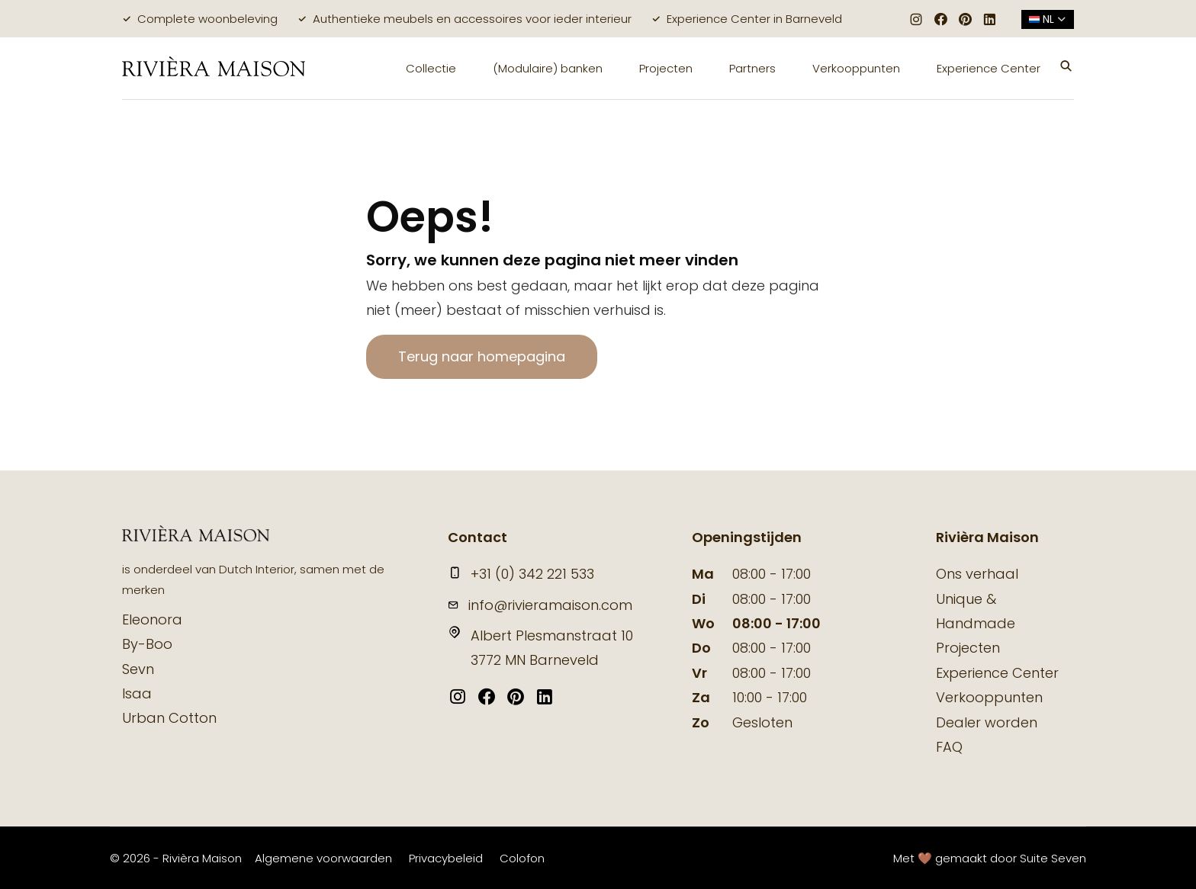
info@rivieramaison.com (540, 605)
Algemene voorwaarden (323, 858)
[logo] (213, 68)
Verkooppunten (856, 68)
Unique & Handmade (975, 611)
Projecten (666, 68)
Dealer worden (986, 722)
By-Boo (147, 643)
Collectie (431, 68)
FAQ (949, 746)
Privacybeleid (446, 858)
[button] (1066, 68)
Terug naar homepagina (481, 356)
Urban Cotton (169, 717)
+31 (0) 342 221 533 (521, 573)
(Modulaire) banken (548, 68)
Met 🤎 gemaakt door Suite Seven (989, 858)
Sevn (138, 669)
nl (1047, 19)
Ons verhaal (977, 573)
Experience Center (988, 68)
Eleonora (152, 619)
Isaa (137, 693)
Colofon (522, 858)
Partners (752, 68)
